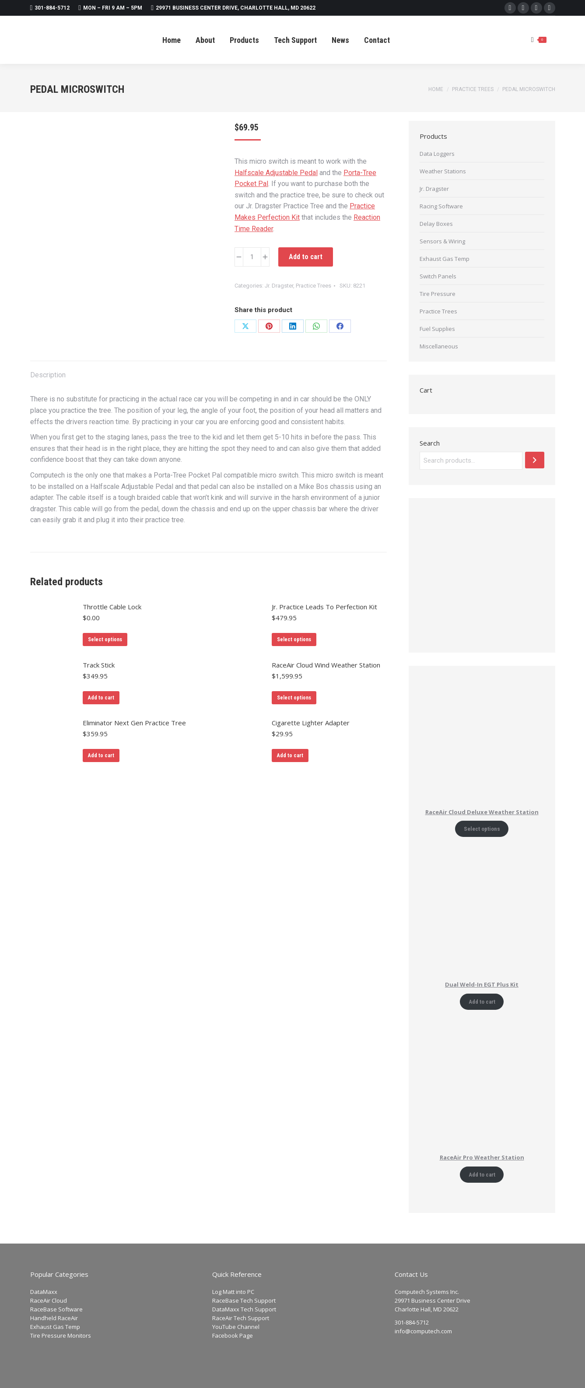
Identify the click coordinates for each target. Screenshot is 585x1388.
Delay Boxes (436, 224)
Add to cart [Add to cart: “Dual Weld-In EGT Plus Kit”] (482, 1001)
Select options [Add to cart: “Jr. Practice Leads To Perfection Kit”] (294, 639)
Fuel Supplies (437, 329)
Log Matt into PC (233, 1292)
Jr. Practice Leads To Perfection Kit (324, 606)
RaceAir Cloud (48, 1300)
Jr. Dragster (279, 285)
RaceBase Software (56, 1309)
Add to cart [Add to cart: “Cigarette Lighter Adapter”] (290, 755)
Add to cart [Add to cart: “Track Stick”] (101, 698)
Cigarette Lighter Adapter (311, 722)
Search (430, 443)
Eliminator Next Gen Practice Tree (134, 722)
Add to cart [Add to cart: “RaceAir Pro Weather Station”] (482, 1174)
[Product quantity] (252, 257)
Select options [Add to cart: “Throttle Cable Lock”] (105, 639)
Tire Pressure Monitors (60, 1335)
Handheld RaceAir (54, 1318)
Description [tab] (48, 375)
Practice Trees (313, 285)
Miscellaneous (439, 346)
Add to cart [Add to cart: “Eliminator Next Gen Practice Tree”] (101, 755)
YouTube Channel (235, 1327)
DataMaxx (43, 1292)
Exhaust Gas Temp (444, 259)
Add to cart (305, 257)
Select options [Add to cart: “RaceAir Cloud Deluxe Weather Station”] (482, 829)
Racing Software (441, 206)
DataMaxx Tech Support (244, 1309)
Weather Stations (443, 171)
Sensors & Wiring (442, 241)
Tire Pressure (437, 294)
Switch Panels (438, 276)
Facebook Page (232, 1335)
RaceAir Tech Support (240, 1318)
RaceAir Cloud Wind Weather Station (326, 665)
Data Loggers (437, 154)
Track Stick (99, 665)
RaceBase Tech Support (244, 1300)
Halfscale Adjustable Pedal (276, 173)
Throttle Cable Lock (112, 606)
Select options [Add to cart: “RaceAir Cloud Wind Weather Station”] (294, 698)
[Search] (534, 460)
